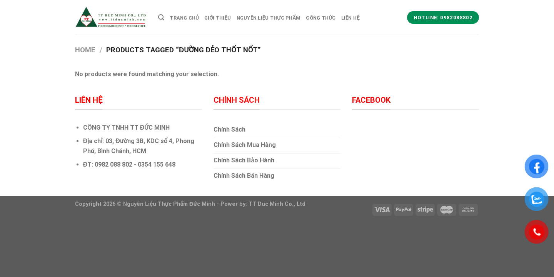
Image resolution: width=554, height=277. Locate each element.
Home (85, 50)
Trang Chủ (184, 18)
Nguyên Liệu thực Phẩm (269, 18)
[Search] (161, 17)
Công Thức (320, 18)
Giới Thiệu (217, 18)
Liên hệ (350, 18)
